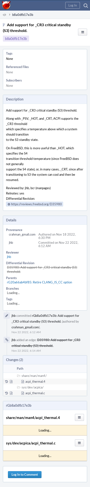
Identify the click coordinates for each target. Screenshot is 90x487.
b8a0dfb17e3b (16, 38)
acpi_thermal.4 (35, 381)
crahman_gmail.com (22, 234)
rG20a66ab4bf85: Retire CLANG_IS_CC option (39, 282)
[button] (72, 5)
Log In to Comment (25, 474)
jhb (11, 242)
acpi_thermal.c (35, 393)
